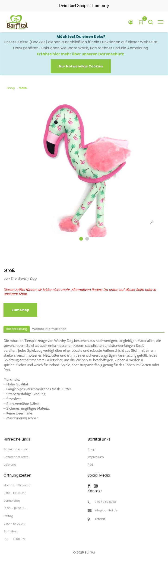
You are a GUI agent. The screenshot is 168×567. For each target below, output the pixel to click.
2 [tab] (87, 239)
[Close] (81, 66)
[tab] (16, 329)
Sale (23, 88)
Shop (11, 88)
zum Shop (20, 310)
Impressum (96, 457)
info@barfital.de (106, 510)
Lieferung (9, 464)
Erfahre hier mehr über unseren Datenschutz (80, 54)
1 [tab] (81, 239)
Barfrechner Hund (15, 449)
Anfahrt (100, 519)
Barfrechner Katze (15, 457)
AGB (91, 464)
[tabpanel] (84, 172)
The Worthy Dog (23, 278)
